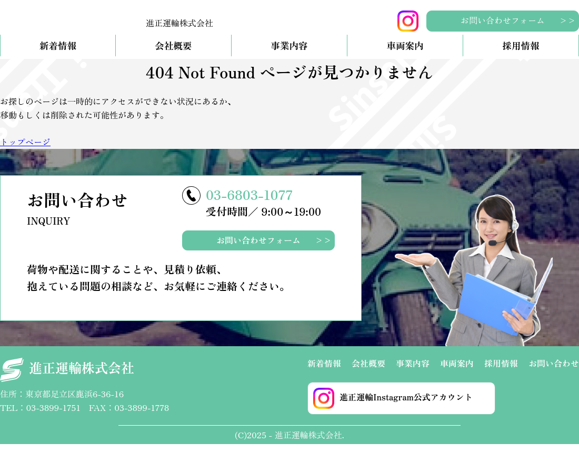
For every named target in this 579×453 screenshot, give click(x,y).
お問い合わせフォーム (503, 20)
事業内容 (289, 54)
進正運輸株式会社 (67, 378)
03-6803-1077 (249, 202)
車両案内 (404, 54)
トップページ (25, 150)
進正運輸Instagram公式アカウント (393, 406)
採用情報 (520, 54)
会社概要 (173, 54)
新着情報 (57, 54)
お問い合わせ (553, 371)
